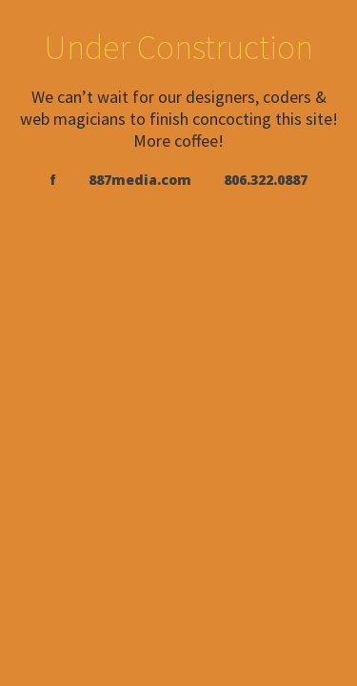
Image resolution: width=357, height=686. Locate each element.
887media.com (140, 180)
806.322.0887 (265, 180)
